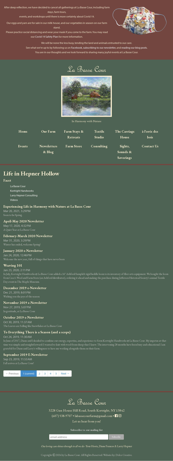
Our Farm (48, 131)
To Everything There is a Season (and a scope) (37, 332)
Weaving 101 (12, 266)
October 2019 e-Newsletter (23, 318)
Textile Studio (99, 134)
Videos (14, 200)
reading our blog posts (134, 47)
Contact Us (150, 146)
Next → (65, 373)
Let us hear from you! (86, 421)
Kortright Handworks (22, 191)
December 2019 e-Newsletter (24, 288)
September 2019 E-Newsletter (25, 355)
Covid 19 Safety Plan (46, 36)
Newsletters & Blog (48, 149)
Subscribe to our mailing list (86, 430)
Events (23, 146)
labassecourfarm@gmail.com (93, 416)
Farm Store (74, 146)
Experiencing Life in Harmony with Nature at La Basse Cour (47, 206)
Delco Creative (124, 455)
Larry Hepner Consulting (24, 195)
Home (23, 131)
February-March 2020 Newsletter (28, 236)
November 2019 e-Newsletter (25, 303)
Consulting (99, 146)
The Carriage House (124, 134)
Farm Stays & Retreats (74, 134)
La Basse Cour (18, 186)
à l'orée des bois (150, 134)
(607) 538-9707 (62, 416)
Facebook (76, 47)
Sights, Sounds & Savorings (124, 152)
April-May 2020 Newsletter (23, 221)
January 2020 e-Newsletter (23, 251)
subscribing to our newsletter (99, 47)
